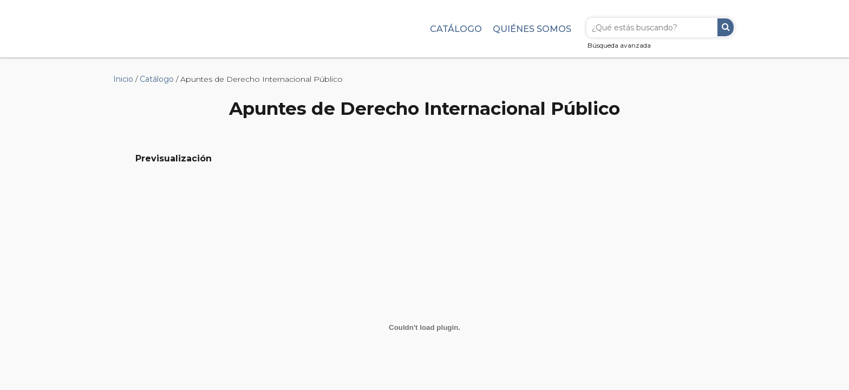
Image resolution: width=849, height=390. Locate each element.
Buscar (725, 27)
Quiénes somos (532, 28)
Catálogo (456, 28)
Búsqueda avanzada (619, 45)
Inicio (123, 79)
